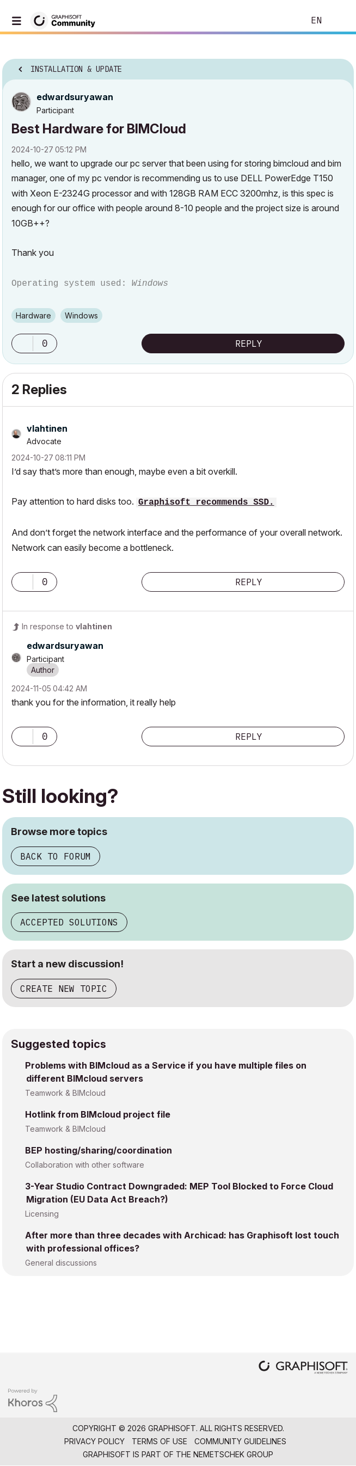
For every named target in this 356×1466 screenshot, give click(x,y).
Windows (81, 315)
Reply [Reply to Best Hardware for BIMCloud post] (248, 343)
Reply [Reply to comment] (248, 581)
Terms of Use (159, 1441)
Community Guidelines (240, 1441)
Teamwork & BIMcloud (65, 1092)
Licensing (42, 1213)
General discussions (61, 1262)
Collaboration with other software (84, 1164)
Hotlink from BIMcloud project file (97, 1114)
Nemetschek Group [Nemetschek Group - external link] (233, 1454)
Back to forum (55, 856)
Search (279, 20)
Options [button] (339, 66)
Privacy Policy (94, 1441)
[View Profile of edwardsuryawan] (74, 96)
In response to (67, 626)
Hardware (33, 315)
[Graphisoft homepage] (303, 1368)
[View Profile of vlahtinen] (47, 428)
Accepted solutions (69, 922)
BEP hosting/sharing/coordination (98, 1150)
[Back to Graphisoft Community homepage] (66, 19)
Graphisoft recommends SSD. (206, 502)
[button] (22, 343)
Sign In (338, 21)
